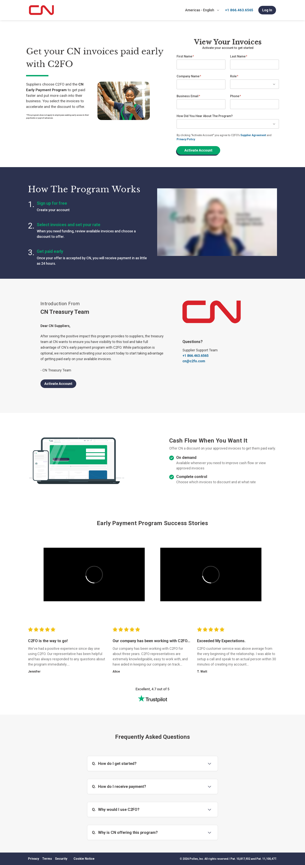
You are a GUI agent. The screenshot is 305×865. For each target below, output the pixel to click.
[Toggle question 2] (209, 786)
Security (61, 859)
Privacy (33, 859)
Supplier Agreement (253, 135)
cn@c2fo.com (193, 361)
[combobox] (202, 10)
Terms (47, 859)
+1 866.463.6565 (239, 10)
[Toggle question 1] (209, 763)
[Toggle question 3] (209, 809)
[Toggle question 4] (209, 832)
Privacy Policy (186, 139)
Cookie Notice (84, 859)
